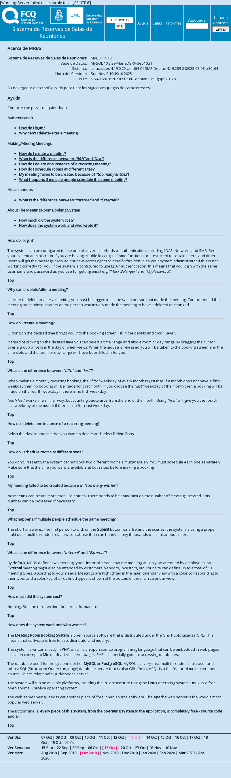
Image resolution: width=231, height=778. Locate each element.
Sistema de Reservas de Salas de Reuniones (52, 32)
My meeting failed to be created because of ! (74, 174)
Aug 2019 (49, 752)
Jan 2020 (148, 752)
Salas (157, 23)
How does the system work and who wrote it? (58, 225)
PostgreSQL (111, 663)
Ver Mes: (15, 752)
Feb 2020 (167, 752)
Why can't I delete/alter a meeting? (49, 133)
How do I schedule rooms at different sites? (56, 169)
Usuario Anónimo (221, 20)
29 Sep (78, 747)
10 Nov (171, 747)
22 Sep (63, 747)
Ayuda (143, 23)
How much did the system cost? (46, 220)
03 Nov (155, 747)
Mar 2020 (186, 752)
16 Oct (180, 737)
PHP (65, 649)
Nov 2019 (110, 752)
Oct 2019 (89, 752)
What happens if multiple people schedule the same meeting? (73, 179)
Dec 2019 (130, 752)
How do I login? (32, 127)
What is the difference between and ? (61, 158)
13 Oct (109, 747)
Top (10, 280)
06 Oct (93, 747)
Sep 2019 (68, 752)
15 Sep (47, 747)
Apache (160, 697)
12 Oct (118, 737)
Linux (152, 682)
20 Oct (126, 747)
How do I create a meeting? (42, 153)
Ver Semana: (18, 747)
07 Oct (46, 737)
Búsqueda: (197, 20)
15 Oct (165, 737)
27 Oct (140, 747)
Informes (174, 23)
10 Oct (89, 737)
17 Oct (194, 737)
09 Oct (75, 737)
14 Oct (151, 737)
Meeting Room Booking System (42, 635)
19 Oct (56, 742)
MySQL (90, 663)
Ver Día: (14, 737)
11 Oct (104, 737)
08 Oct (61, 737)
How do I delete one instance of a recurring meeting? (65, 164)
